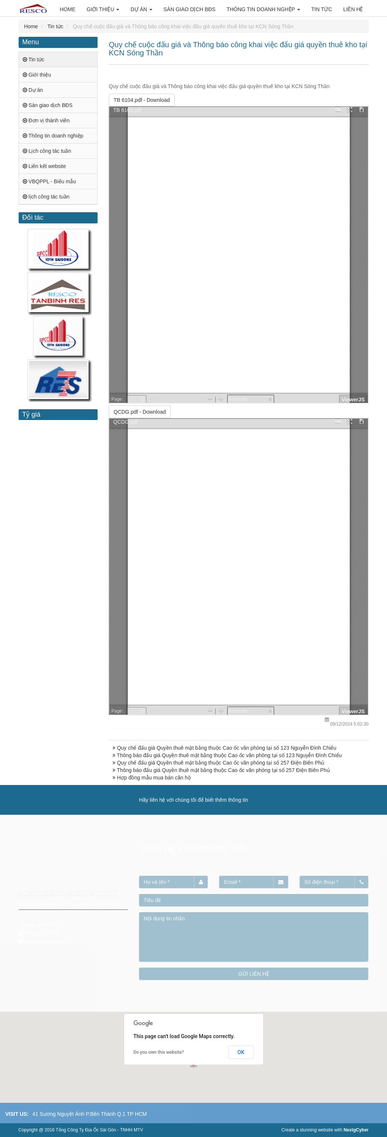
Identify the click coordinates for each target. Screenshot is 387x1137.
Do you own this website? (158, 1052)
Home (31, 26)
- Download (142, 100)
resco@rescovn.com (44, 941)
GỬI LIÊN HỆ (253, 974)
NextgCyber (355, 1130)
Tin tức (55, 26)
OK (241, 1052)
